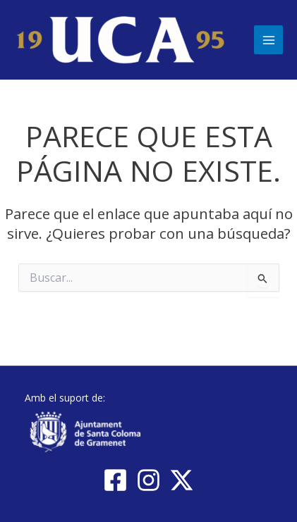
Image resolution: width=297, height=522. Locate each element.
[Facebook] (115, 480)
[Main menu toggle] (268, 39)
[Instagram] (148, 480)
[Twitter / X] (181, 480)
